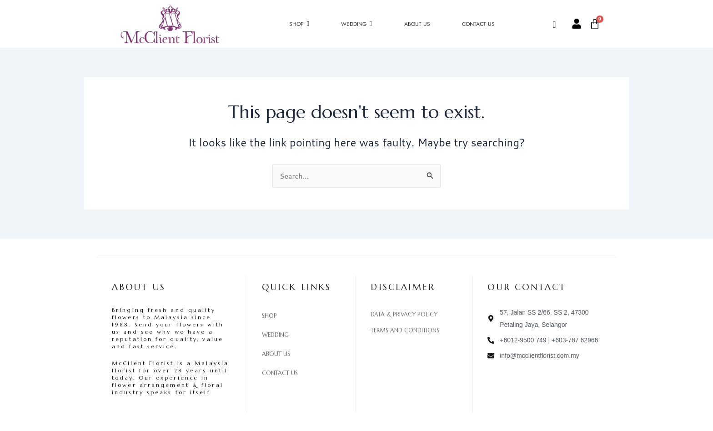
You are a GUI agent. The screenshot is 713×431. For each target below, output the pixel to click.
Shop (269, 316)
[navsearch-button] (561, 24)
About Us (276, 354)
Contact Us (280, 373)
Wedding (275, 335)
